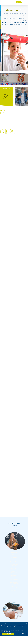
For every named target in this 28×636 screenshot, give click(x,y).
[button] (19, 2)
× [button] (26, 623)
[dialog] (14, 629)
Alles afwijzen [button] (21, 633)
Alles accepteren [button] (7, 633)
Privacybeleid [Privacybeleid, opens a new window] (22, 630)
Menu (18, 2)
